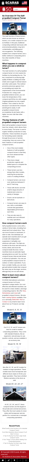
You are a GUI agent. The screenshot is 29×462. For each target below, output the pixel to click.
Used (15, 293)
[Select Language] (20, 9)
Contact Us (6, 302)
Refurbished (6, 293)
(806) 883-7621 (17, 299)
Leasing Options (11, 297)
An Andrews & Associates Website (14, 457)
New (24, 291)
